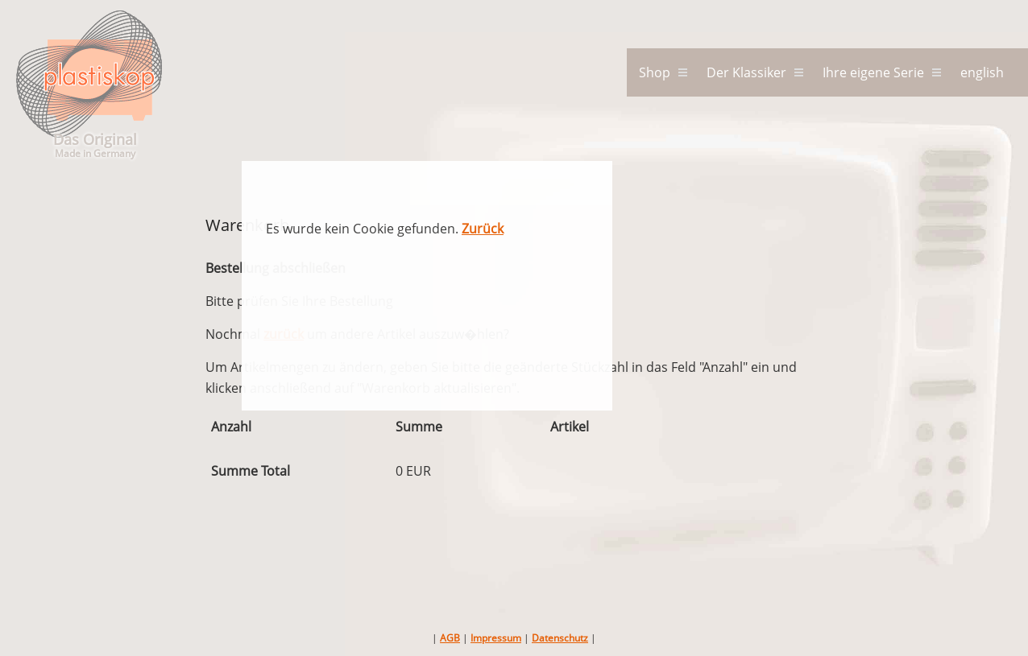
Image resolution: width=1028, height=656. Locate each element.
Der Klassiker (746, 72)
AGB (450, 638)
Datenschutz (560, 638)
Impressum (495, 638)
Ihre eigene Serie (873, 72)
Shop (654, 72)
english (982, 72)
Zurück (483, 228)
